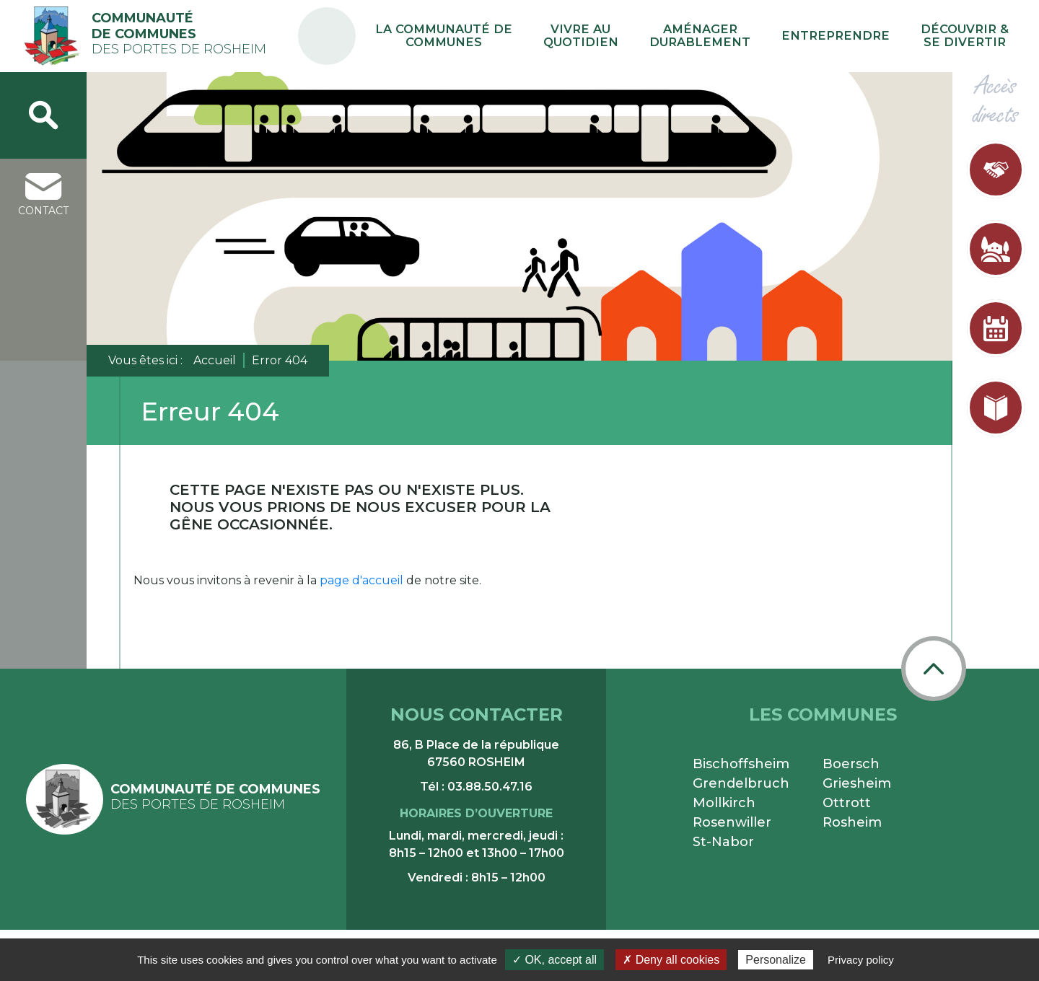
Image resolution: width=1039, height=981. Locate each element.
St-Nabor (723, 842)
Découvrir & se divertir (975, 36)
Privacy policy (861, 960)
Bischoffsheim (741, 764)
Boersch (851, 764)
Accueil (214, 360)
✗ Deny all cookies (671, 960)
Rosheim (852, 822)
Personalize (775, 960)
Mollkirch (724, 803)
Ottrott (847, 803)
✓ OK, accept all (554, 960)
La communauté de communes (551, 36)
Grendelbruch (741, 783)
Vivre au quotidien (664, 36)
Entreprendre (870, 36)
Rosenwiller (732, 822)
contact (43, 195)
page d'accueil (361, 580)
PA (449, 23)
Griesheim (857, 783)
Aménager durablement (760, 36)
